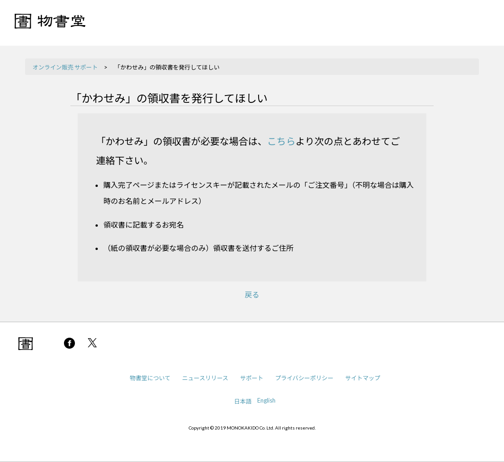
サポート (251, 378)
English (266, 400)
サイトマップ (362, 378)
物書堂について (150, 378)
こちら (281, 141)
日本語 (242, 401)
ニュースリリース (205, 378)
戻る (251, 294)
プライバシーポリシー (304, 378)
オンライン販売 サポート (65, 67)
